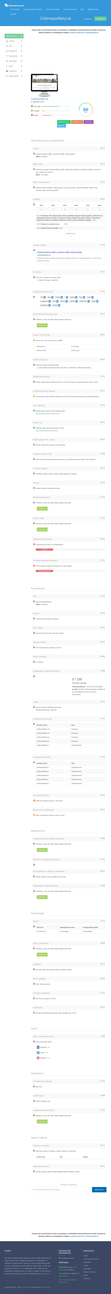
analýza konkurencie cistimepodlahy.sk (84, 32)
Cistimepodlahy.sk (39, 99)
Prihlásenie (88, 19)
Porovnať (88, 122)
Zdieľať (61, 125)
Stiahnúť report (64, 122)
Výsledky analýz (93, 9)
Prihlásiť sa (42, 325)
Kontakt (13, 14)
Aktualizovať (77, 122)
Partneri (87, 1269)
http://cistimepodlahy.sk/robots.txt (47, 431)
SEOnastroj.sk (26, 1287)
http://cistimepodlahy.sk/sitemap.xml (48, 413)
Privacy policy (90, 1272)
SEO (21, 1268)
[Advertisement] (69, 53)
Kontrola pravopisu (70, 9)
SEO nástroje (15, 9)
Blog (82, 9)
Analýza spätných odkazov (33, 9)
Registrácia (100, 19)
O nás (86, 1265)
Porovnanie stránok (53, 9)
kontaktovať (46, 1274)
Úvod (86, 1256)
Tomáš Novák (45, 1287)
